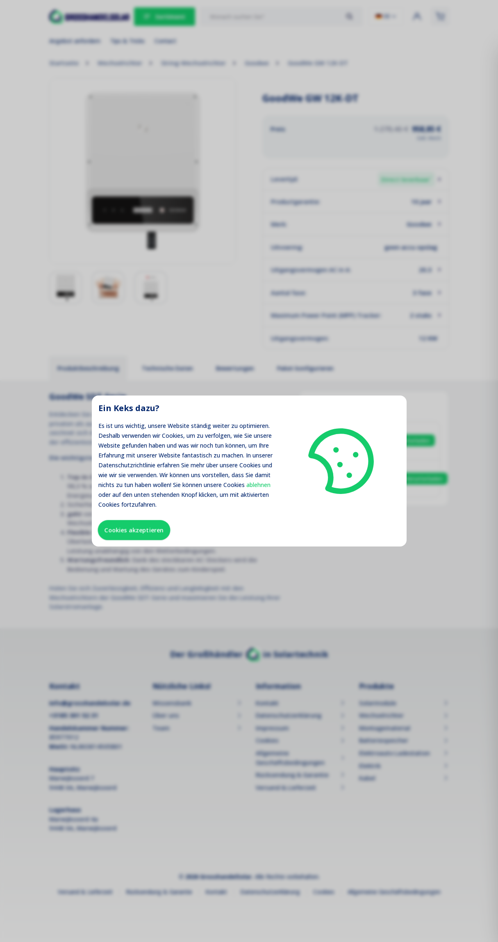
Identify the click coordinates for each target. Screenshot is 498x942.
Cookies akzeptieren (134, 530)
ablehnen (258, 485)
